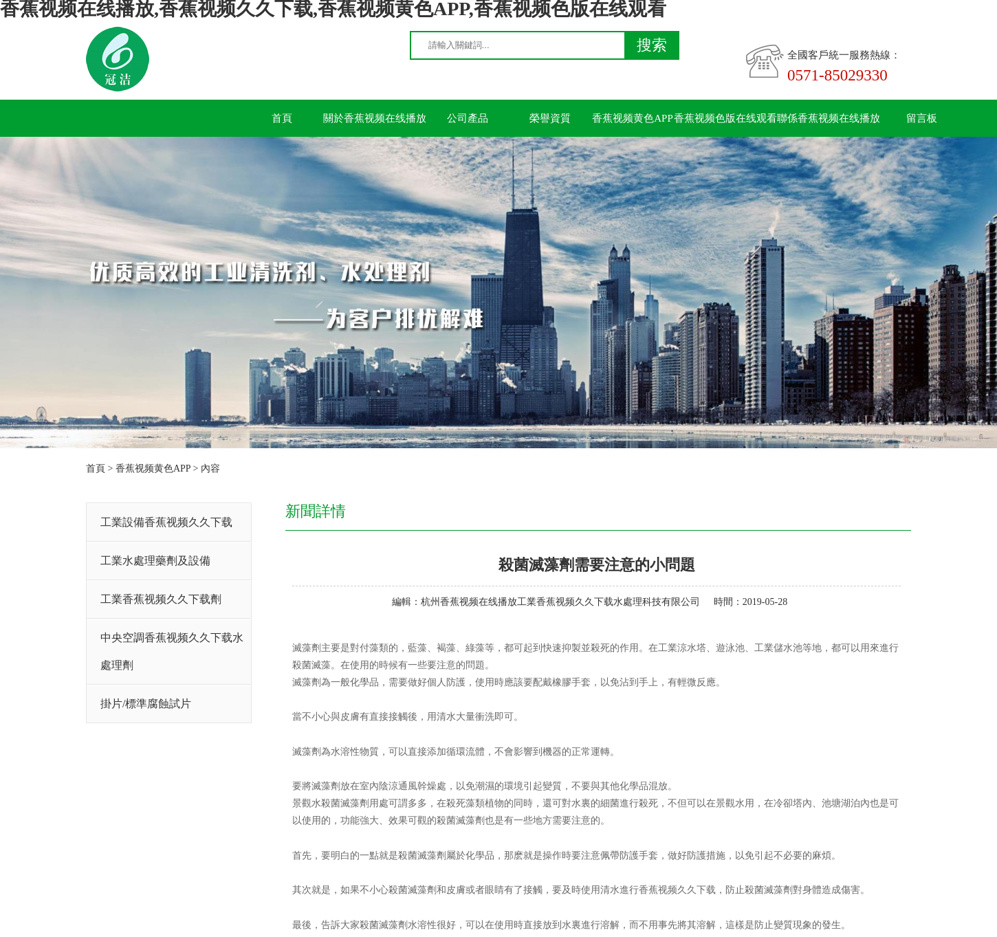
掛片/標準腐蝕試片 (145, 703)
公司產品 (467, 118)
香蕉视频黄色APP (632, 118)
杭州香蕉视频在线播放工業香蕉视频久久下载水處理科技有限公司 (560, 602)
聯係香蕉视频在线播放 (828, 118)
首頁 (282, 118)
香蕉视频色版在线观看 (725, 118)
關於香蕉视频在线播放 (374, 118)
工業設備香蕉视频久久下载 (166, 522)
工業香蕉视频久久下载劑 (160, 599)
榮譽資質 (550, 118)
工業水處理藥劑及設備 (155, 560)
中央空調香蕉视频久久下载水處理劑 (171, 651)
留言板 (921, 118)
